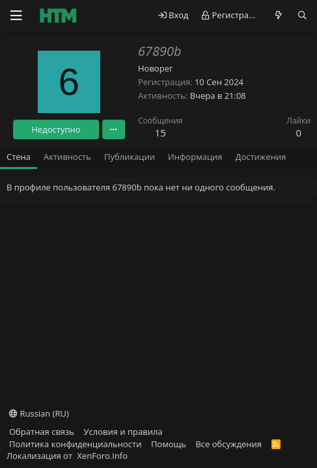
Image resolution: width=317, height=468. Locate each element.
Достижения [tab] (261, 156)
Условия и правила (123, 431)
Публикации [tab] (129, 156)
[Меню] (16, 15)
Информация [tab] (195, 156)
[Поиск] (302, 15)
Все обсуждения (228, 444)
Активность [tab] (67, 156)
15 (160, 132)
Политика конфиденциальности (75, 444)
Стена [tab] (19, 156)
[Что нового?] (279, 15)
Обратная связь (41, 431)
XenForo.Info (102, 456)
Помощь (168, 444)
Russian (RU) (39, 413)
